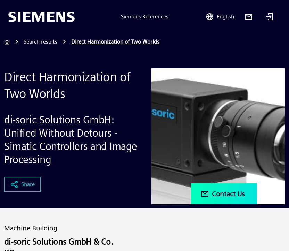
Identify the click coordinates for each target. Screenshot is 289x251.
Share (22, 184)
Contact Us (223, 194)
